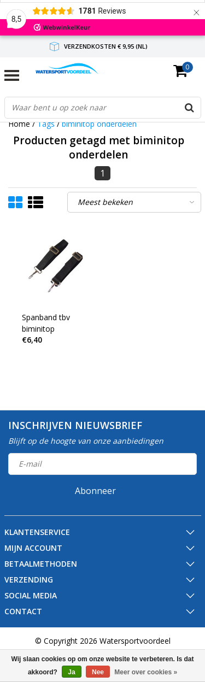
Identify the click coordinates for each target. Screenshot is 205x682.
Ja (71, 672)
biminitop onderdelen (99, 124)
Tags (46, 124)
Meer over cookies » (145, 672)
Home (19, 124)
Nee (98, 672)
